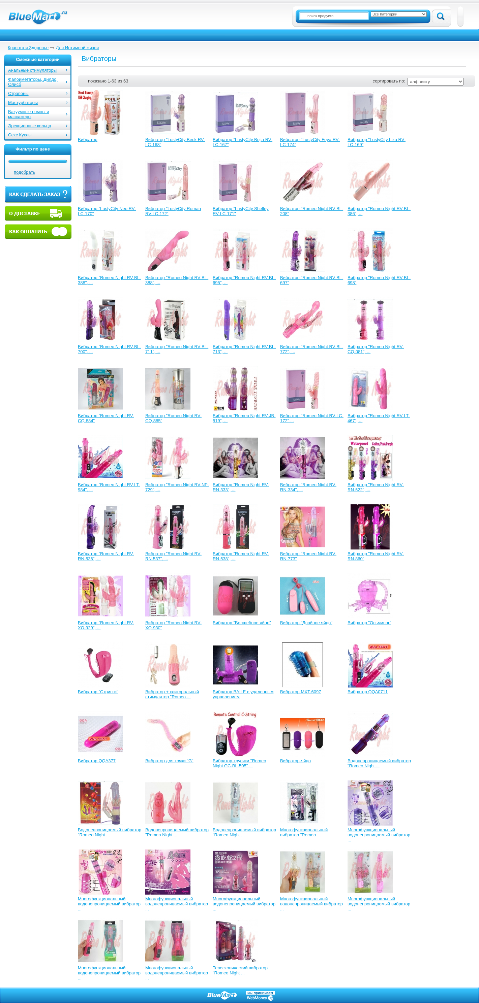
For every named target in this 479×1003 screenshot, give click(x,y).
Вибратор (87, 139)
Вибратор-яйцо (295, 760)
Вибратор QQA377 (97, 760)
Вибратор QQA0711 (368, 691)
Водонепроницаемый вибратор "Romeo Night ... (379, 763)
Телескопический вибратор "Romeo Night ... (240, 970)
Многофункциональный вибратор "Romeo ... (304, 832)
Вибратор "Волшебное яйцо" (242, 622)
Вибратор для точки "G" (169, 760)
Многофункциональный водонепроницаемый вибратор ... (379, 834)
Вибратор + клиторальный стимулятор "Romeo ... (172, 694)
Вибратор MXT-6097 (300, 691)
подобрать (24, 172)
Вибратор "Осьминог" (369, 622)
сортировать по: (389, 80)
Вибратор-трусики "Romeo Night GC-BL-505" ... (239, 763)
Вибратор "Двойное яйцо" (306, 622)
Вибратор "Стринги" (98, 691)
